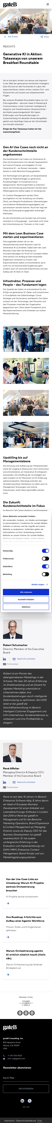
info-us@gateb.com (16, 1058)
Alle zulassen (26, 592)
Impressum (9, 1120)
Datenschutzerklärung (26, 1120)
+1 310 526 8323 (15, 1055)
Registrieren (26, 1088)
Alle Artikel (11, 36)
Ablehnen (26, 607)
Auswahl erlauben (26, 599)
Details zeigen (38, 584)
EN (28, 1107)
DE (24, 1107)
